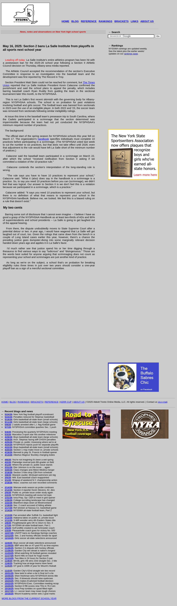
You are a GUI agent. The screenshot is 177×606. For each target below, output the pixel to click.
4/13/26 (8, 455)
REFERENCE (89, 21)
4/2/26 (8, 462)
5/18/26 (8, 419)
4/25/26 (8, 442)
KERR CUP (66, 402)
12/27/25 (9, 533)
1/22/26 (8, 502)
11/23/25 (9, 553)
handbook (43, 138)
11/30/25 (9, 545)
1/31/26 (8, 497)
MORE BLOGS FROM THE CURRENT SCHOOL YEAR (29, 598)
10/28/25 (9, 578)
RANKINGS (105, 21)
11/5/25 (8, 566)
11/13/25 (9, 558)
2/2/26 (8, 495)
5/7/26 (8, 427)
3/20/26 (8, 470)
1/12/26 (8, 517)
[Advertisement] (32, 94)
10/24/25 (9, 581)
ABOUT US (147, 21)
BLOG (75, 21)
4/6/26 (8, 459)
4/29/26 (8, 437)
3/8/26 (8, 475)
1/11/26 (8, 520)
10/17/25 (9, 591)
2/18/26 (8, 482)
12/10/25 (9, 538)
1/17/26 (8, 508)
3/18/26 (8, 472)
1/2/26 (8, 530)
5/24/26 (8, 414)
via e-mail (162, 402)
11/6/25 (8, 563)
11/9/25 (8, 561)
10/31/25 (9, 573)
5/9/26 (8, 424)
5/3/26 (8, 434)
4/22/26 (8, 447)
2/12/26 (8, 490)
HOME (65, 21)
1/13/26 (8, 515)
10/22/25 (9, 583)
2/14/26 (8, 487)
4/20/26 (8, 449)
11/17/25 (9, 555)
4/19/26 (8, 452)
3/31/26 (8, 467)
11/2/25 (8, 570)
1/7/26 (8, 525)
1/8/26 (8, 523)
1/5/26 (8, 528)
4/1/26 (8, 464)
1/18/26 (8, 505)
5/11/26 (8, 422)
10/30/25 (9, 575)
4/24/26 (8, 444)
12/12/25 (9, 535)
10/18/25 (9, 588)
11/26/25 (9, 548)
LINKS (134, 21)
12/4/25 (8, 543)
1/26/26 (8, 500)
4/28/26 (8, 439)
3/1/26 (8, 480)
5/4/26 (8, 432)
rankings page (131, 53)
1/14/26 (8, 510)
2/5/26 (8, 492)
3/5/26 (8, 477)
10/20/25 (9, 586)
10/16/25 (9, 593)
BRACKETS (121, 21)
